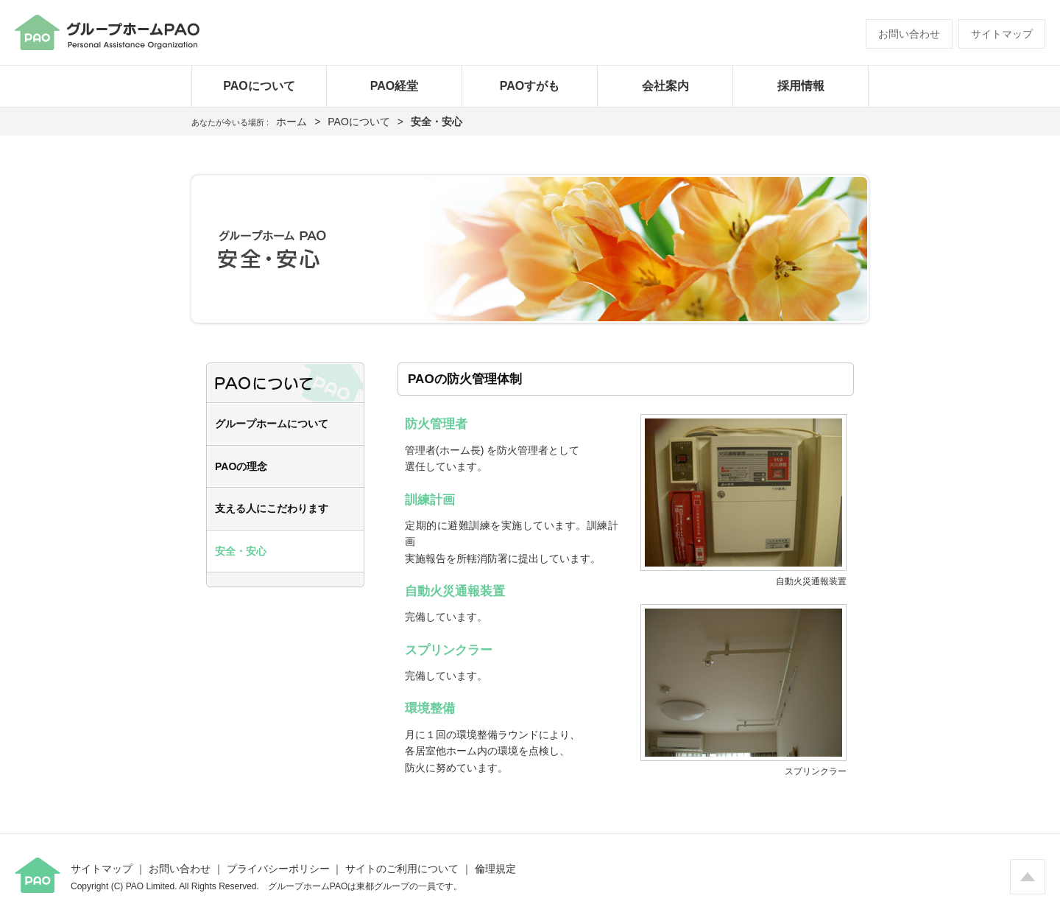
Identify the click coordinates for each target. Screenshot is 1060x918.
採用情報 (800, 86)
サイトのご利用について (402, 869)
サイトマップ (1002, 34)
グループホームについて (271, 424)
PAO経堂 (394, 86)
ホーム (291, 121)
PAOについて (258, 86)
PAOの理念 (241, 466)
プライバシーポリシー (278, 869)
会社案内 (665, 86)
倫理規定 (495, 869)
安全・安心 (240, 551)
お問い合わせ (909, 34)
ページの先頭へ (1027, 876)
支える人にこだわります (271, 508)
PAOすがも (529, 86)
